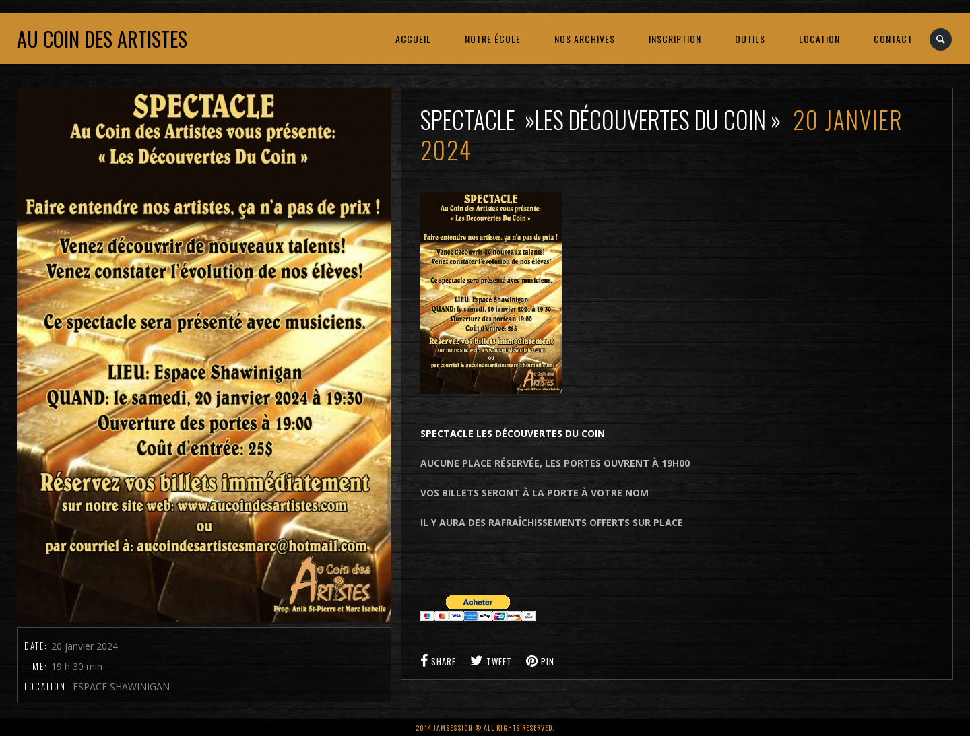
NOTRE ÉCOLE (493, 39)
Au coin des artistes (102, 39)
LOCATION (819, 39)
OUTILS (750, 39)
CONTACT (893, 39)
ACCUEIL (413, 39)
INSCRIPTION (675, 39)
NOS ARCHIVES (584, 39)
